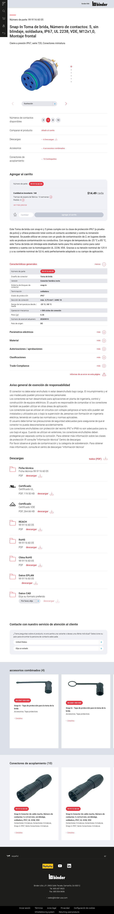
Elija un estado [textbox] (22, 648)
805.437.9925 (58, 888)
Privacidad (65, 908)
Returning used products (69, 912)
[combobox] (39, 103)
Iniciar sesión (24, 908)
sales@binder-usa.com (58, 898)
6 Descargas (50, 139)
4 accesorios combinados (54, 148)
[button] (3, 3)
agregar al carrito (69, 215)
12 (58, 120)
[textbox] (38, 103)
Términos (39, 908)
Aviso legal (51, 908)
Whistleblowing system (44, 912)
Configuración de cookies (84, 908)
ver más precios (20, 205)
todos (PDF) (95, 459)
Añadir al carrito (47, 130)
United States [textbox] (21, 642)
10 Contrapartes (50, 159)
